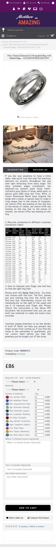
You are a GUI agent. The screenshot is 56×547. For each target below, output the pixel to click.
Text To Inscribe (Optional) (17, 465)
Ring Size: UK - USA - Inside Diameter (22, 378)
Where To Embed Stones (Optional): (22, 439)
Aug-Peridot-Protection (18, 421)
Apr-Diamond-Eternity (18, 407)
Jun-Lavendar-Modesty (18, 414)
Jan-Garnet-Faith (15, 397)
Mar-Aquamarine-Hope (18, 403)
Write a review (37, 526)
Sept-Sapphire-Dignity (18, 424)
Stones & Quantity (14, 394)
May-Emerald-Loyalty (17, 410)
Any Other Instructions (15, 473)
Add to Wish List (16, 518)
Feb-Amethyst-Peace (17, 400)
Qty (36, 394)
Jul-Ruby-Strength (16, 417)
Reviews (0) (40, 170)
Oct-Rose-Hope (14, 428)
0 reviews (23, 526)
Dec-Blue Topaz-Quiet (18, 434)
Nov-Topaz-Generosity (17, 431)
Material (9, 385)
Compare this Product (39, 518)
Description (15, 170)
